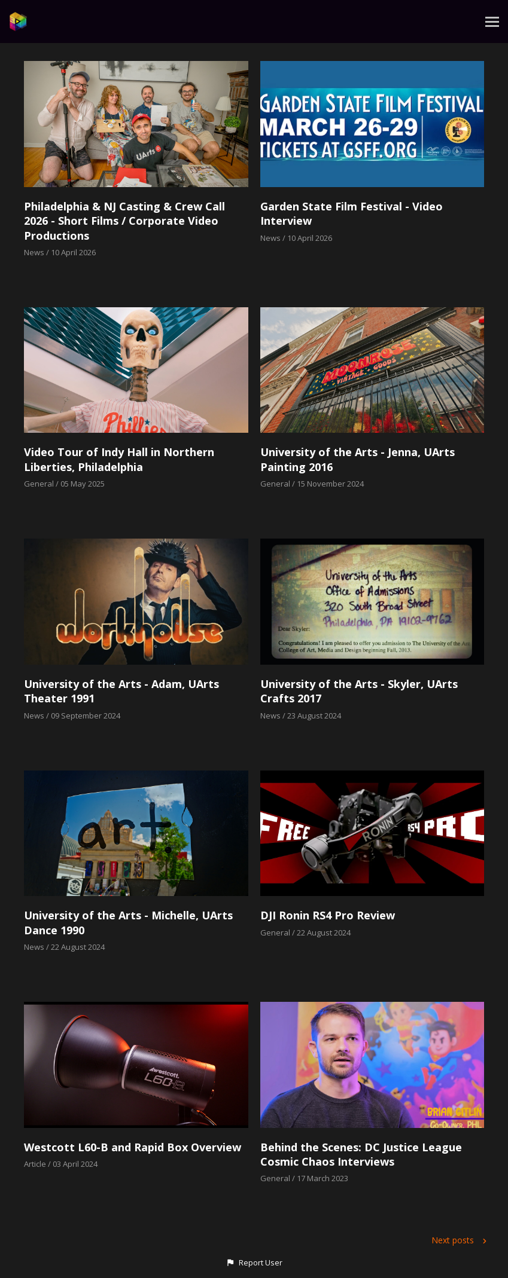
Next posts (460, 1240)
